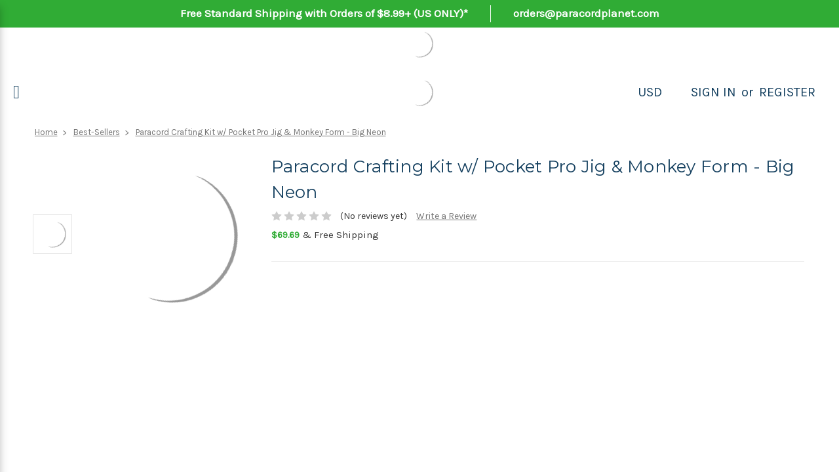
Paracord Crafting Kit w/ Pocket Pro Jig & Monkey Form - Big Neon (261, 132)
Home (46, 132)
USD (650, 92)
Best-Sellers (96, 132)
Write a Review (446, 216)
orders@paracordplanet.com (586, 13)
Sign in (713, 92)
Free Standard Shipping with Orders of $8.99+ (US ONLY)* (324, 13)
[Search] (676, 92)
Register (787, 92)
